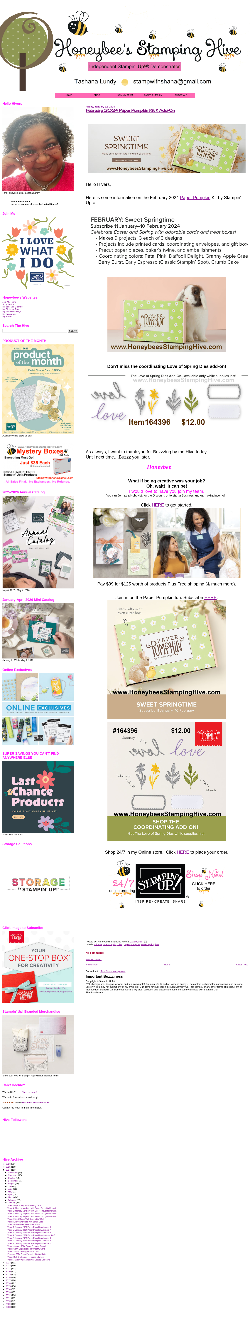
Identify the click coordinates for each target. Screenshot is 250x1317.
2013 (8, 1292)
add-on (98, 944)
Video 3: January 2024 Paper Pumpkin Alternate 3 (29, 1238)
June (10, 1189)
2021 (8, 1268)
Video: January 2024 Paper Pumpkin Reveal (26, 1246)
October (12, 1178)
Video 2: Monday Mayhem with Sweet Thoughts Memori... (32, 1213)
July (10, 1186)
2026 (8, 1164)
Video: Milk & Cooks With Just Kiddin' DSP (25, 1219)
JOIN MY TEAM (125, 95)
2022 (8, 1265)
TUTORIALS (181, 95)
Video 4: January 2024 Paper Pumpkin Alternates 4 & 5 (31, 1235)
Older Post (242, 964)
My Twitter (7, 316)
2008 (8, 1307)
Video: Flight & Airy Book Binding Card (24, 1205)
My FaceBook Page (11, 311)
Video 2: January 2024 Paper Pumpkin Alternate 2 (29, 1241)
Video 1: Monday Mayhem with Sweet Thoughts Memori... (32, 1216)
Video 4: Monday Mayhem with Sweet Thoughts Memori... (32, 1208)
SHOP (97, 95)
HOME (68, 95)
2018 (8, 1277)
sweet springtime (150, 944)
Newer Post (92, 964)
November (13, 1175)
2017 (8, 1280)
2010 (8, 1301)
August (11, 1183)
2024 (8, 1170)
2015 (8, 1286)
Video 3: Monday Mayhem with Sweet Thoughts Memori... (32, 1211)
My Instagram (9, 314)
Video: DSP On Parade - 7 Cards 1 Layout (25, 1257)
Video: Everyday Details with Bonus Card (25, 1222)
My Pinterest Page (11, 309)
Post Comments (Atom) (112, 971)
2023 (8, 1262)
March (11, 1197)
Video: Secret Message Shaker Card (23, 1251)
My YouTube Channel (12, 306)
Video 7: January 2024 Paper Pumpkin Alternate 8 (29, 1227)
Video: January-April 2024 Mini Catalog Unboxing (28, 1260)
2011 (8, 1298)
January (12, 1203)
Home (167, 964)
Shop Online (8, 304)
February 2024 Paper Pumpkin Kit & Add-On (130, 110)
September (13, 1181)
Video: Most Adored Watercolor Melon (23, 1224)
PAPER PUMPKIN (153, 95)
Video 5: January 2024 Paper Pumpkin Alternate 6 (29, 1232)
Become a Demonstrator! (35, 1102)
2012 (8, 1295)
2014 (8, 1289)
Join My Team (9, 302)
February (12, 1200)
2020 (8, 1271)
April (10, 1194)
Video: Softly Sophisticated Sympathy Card (26, 1249)
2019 (8, 1274)
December (13, 1173)
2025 (8, 1167)
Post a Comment (94, 959)
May (10, 1192)
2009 (8, 1304)
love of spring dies (112, 944)
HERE (158, 504)
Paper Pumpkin (195, 197)
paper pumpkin (132, 944)
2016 (8, 1283)
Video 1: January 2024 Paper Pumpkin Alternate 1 (29, 1243)
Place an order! (29, 1092)
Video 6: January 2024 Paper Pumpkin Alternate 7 (29, 1230)
